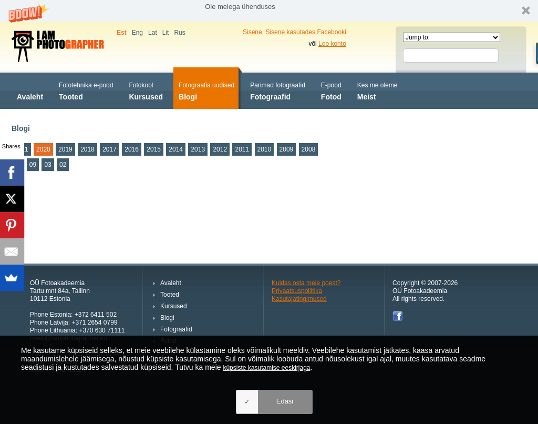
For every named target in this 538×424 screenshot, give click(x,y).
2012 (220, 149)
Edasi (285, 401)
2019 (65, 149)
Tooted (86, 90)
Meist (377, 90)
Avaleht (30, 90)
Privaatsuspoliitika (297, 291)
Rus (179, 32)
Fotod (331, 90)
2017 (109, 149)
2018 (87, 149)
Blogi (206, 90)
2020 (43, 149)
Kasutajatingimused (299, 298)
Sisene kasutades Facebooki (305, 32)
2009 (287, 149)
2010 (264, 149)
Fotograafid (277, 90)
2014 (176, 149)
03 (47, 164)
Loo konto (332, 43)
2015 (154, 149)
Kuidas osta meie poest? (306, 283)
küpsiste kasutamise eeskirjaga (266, 367)
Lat (152, 32)
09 (32, 164)
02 (62, 164)
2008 (309, 149)
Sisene (252, 32)
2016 (132, 149)
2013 (198, 149)
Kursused (146, 90)
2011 (242, 149)
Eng (137, 32)
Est (122, 32)
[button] (269, 11)
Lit (165, 32)
